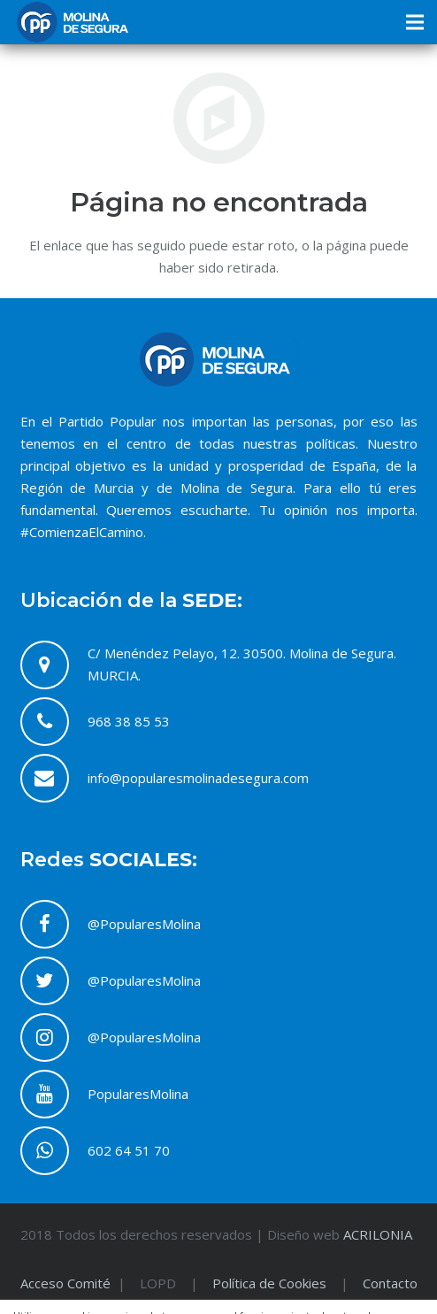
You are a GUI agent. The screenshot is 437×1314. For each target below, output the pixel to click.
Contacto (390, 1283)
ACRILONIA (377, 1234)
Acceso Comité (67, 1283)
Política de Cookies (269, 1283)
